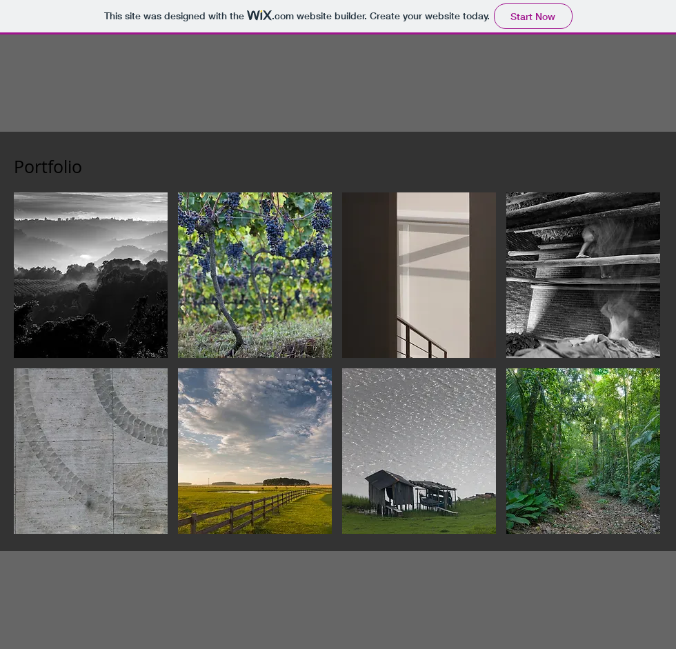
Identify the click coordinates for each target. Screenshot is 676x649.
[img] (583, 275)
